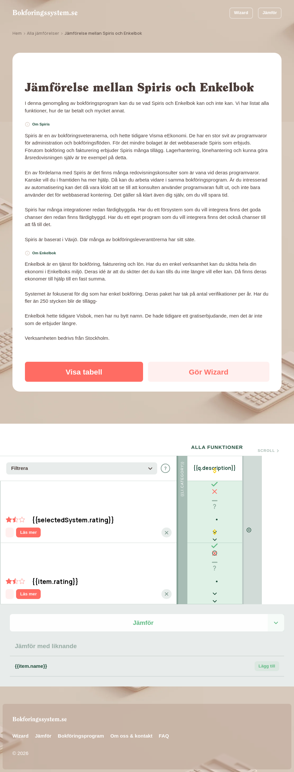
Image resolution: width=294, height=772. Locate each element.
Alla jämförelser (43, 33)
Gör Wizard (209, 372)
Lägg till (267, 666)
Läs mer (28, 532)
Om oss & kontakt (131, 736)
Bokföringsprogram (81, 736)
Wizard (241, 12)
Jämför (269, 12)
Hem (17, 33)
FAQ (164, 736)
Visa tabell (84, 372)
